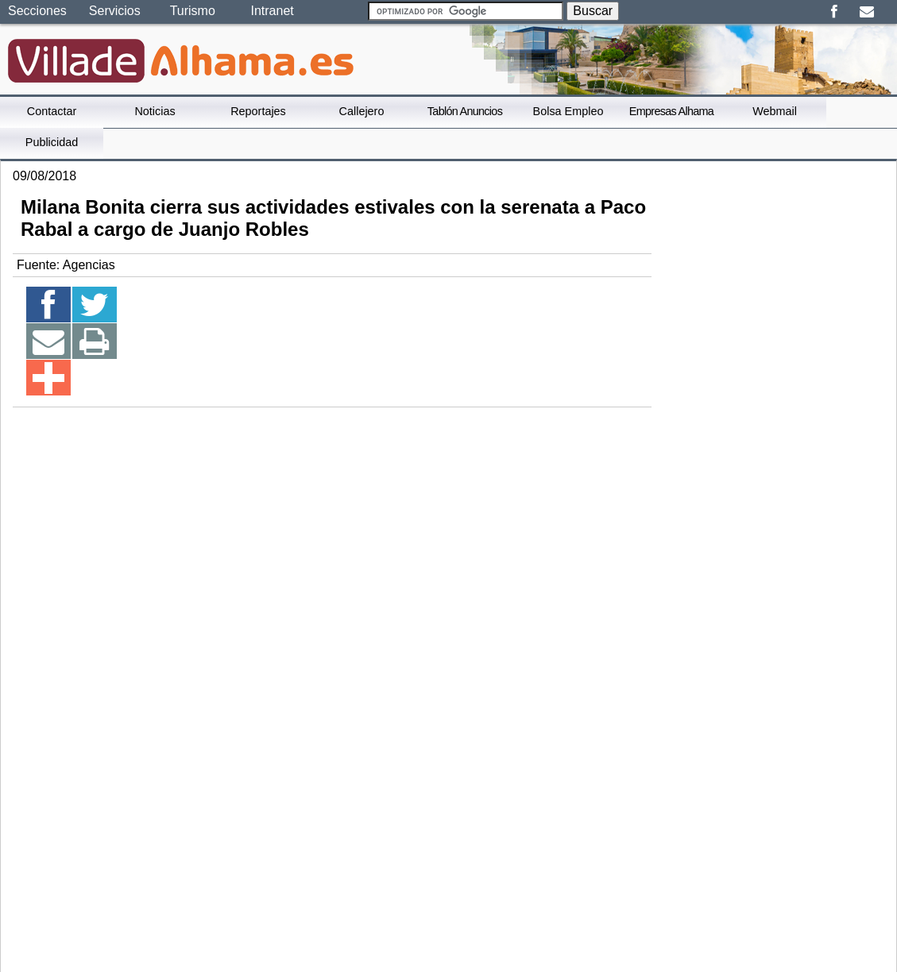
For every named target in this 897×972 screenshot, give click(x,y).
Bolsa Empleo (568, 111)
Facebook (834, 12)
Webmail (774, 111)
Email (866, 12)
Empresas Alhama (671, 111)
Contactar (51, 111)
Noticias (154, 111)
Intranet (271, 10)
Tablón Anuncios (464, 111)
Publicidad (51, 142)
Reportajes (258, 111)
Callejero (362, 111)
